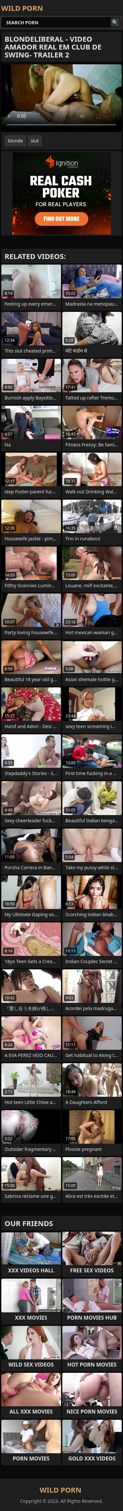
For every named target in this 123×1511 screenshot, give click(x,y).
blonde (15, 141)
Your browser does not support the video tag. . (61, 98)
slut (35, 141)
